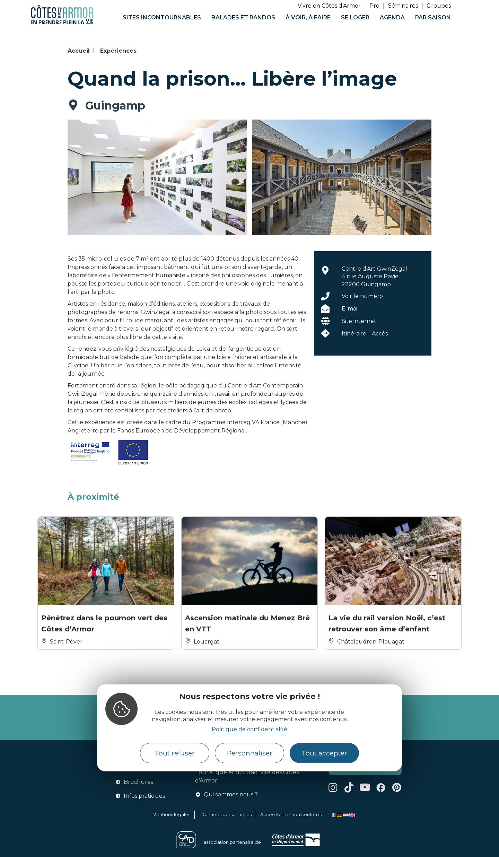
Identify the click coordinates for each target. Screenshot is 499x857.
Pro (374, 5)
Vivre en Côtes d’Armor (329, 5)
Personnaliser (249, 753)
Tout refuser (175, 753)
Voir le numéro (362, 296)
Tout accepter (324, 753)
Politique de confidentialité (249, 729)
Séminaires (403, 5)
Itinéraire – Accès (365, 333)
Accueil (79, 50)
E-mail (350, 308)
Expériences (118, 50)
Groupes (439, 5)
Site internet (359, 321)
